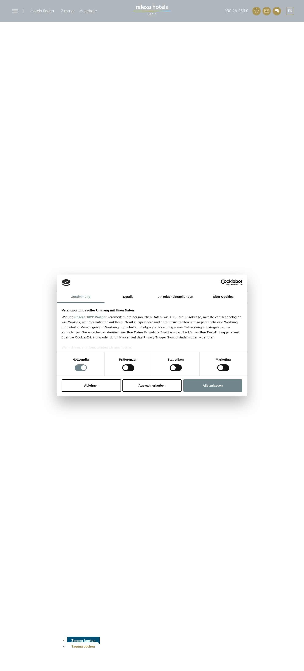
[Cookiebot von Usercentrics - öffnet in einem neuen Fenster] (223, 282)
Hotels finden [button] (42, 10)
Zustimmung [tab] (80, 296)
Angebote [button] (88, 10)
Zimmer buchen (83, 641)
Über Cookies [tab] (223, 296)
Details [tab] (128, 296)
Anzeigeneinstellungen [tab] (175, 296)
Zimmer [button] (68, 10)
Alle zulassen (213, 385)
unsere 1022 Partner (90, 317)
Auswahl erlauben (152, 385)
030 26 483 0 (236, 10)
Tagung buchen (83, 646)
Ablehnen (91, 385)
